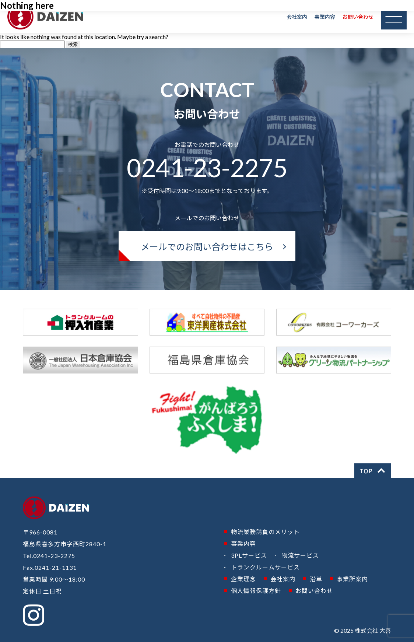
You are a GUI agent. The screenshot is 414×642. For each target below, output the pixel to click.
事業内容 (325, 17)
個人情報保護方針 (256, 590)
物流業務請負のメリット (265, 531)
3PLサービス (249, 555)
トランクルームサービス (265, 567)
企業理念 (243, 578)
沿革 (316, 578)
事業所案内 (352, 578)
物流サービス (300, 555)
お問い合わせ (358, 17)
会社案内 (297, 17)
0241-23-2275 (207, 167)
